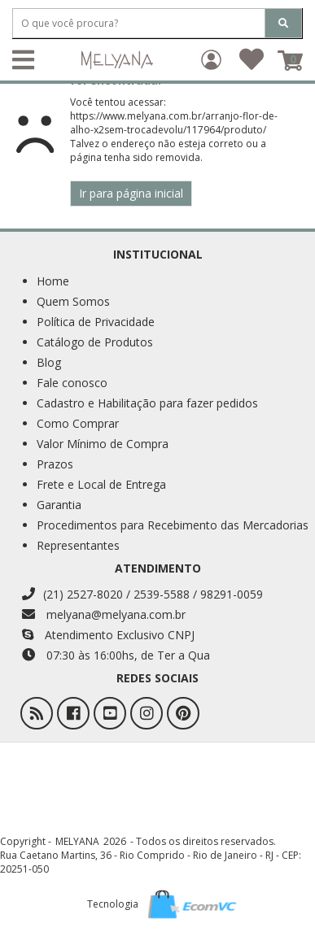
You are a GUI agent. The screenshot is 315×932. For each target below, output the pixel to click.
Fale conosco (72, 382)
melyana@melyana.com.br (104, 614)
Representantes (78, 545)
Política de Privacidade (96, 321)
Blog (49, 362)
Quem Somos (73, 301)
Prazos (55, 464)
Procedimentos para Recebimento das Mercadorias (172, 525)
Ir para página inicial (131, 193)
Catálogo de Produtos (95, 342)
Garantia (59, 504)
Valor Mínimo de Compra (102, 443)
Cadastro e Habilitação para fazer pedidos (147, 403)
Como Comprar (78, 423)
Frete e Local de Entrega (101, 484)
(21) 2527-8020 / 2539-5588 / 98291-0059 (142, 594)
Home (53, 281)
